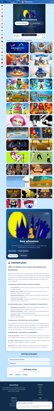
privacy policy (35, 406)
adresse (47, 275)
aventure (31, 329)
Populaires (13, 402)
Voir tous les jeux (14, 405)
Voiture (40, 390)
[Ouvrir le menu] (2, 1)
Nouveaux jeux (13, 400)
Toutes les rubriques (13, 403)
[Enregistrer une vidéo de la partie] (44, 35)
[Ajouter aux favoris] (42, 37)
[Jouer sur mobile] (44, 37)
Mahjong (40, 394)
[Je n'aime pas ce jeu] (40, 35)
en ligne (25, 374)
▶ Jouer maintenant (22, 23)
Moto (40, 392)
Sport (40, 388)
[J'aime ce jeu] (38, 35)
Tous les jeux (23, 255)
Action (16, 40)
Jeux (13, 40)
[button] (29, 35)
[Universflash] (27, 2)
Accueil (8, 40)
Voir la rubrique (13, 255)
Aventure (21, 40)
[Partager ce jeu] (42, 35)
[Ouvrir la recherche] (51, 1)
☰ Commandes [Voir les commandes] (36, 23)
